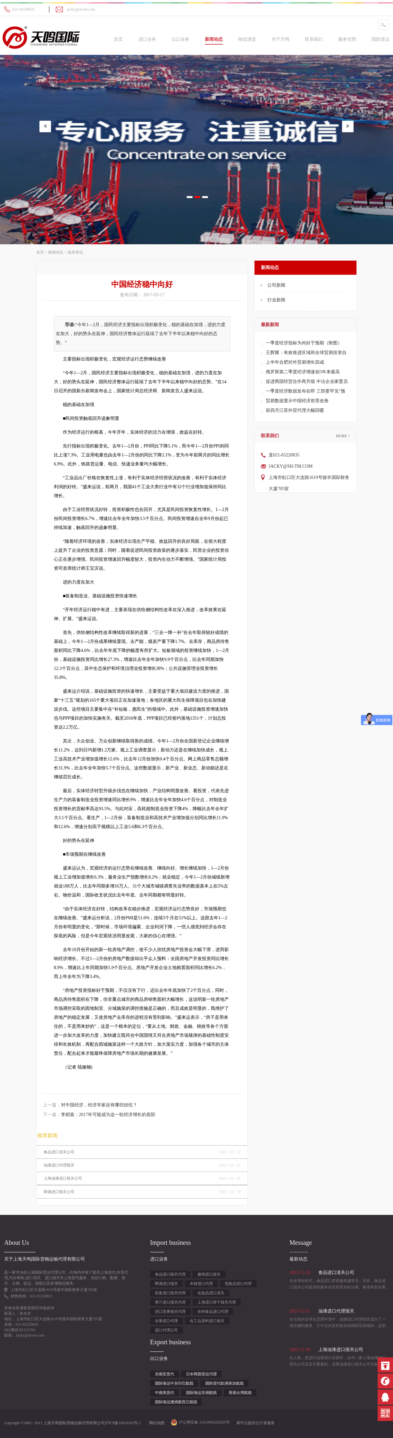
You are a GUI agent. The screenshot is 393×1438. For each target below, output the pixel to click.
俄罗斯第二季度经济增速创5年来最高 (303, 371)
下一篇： (99, 1114)
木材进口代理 (201, 1283)
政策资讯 (75, 252)
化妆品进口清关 (210, 1293)
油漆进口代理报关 (59, 1165)
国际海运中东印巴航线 (174, 1383)
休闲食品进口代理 (212, 1311)
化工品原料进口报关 (207, 1321)
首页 (118, 39)
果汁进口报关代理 (170, 1302)
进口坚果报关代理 (170, 1311)
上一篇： (90, 1105)
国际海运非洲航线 (201, 1392)
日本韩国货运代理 (201, 1374)
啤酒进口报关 (166, 1283)
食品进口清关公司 (59, 1152)
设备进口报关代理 (170, 1293)
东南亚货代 (164, 1374)
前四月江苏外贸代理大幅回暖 (295, 410)
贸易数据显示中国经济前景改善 (297, 400)
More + (343, 436)
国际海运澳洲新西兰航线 (176, 1402)
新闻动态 (55, 252)
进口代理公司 (166, 1330)
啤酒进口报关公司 (59, 1192)
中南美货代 (164, 1392)
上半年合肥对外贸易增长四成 (295, 362)
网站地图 (155, 1423)
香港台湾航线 (240, 1392)
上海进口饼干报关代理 (216, 1302)
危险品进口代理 (238, 1283)
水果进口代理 (166, 1321)
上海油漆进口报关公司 (63, 1178)
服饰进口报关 (209, 1274)
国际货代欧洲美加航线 (224, 1383)
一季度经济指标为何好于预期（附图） (304, 343)
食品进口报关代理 (170, 1274)
